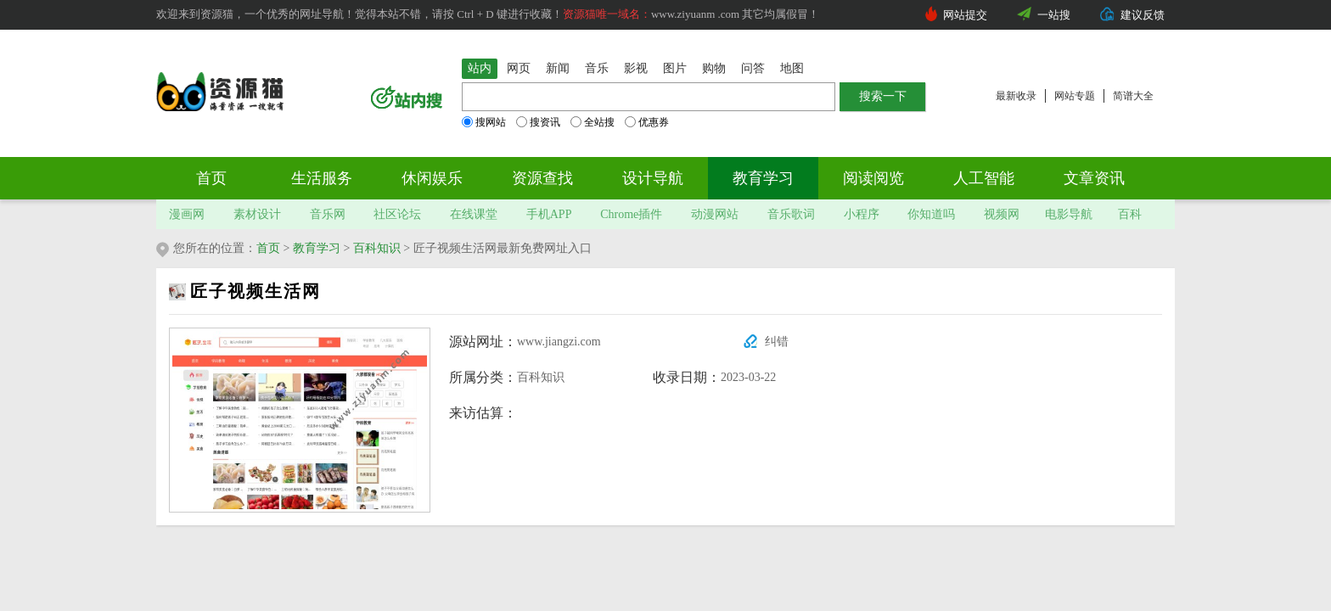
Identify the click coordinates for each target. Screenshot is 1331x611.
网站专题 (1074, 96)
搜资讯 (538, 122)
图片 (675, 68)
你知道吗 (931, 214)
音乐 (597, 68)
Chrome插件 (631, 214)
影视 (636, 68)
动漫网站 (715, 214)
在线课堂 (473, 214)
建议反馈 (1142, 14)
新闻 (558, 68)
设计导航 (652, 178)
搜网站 (484, 122)
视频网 (1001, 214)
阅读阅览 (873, 178)
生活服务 (321, 178)
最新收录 (1016, 96)
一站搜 (1053, 14)
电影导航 (1068, 214)
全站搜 (592, 122)
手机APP (549, 214)
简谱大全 (1133, 96)
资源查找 (542, 178)
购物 (714, 68)
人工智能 (983, 178)
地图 (792, 68)
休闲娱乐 (432, 178)
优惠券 (647, 122)
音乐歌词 (791, 214)
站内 (479, 68)
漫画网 (187, 214)
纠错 (777, 341)
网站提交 (965, 14)
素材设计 (257, 214)
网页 (519, 68)
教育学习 (763, 178)
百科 (1130, 214)
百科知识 (377, 248)
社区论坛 (397, 214)
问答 (753, 68)
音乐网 (327, 214)
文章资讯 (1094, 178)
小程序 (861, 214)
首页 (211, 178)
